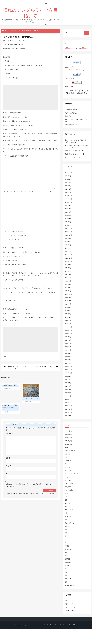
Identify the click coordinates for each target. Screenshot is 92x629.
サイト (7, 474)
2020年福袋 (68, 437)
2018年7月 (68, 383)
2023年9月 (68, 205)
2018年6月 (68, 386)
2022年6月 (68, 238)
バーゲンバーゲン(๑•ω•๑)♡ (30, 399)
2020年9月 (68, 297)
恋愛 (66, 529)
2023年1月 (68, 225)
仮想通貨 (67, 503)
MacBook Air (68, 444)
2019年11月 (68, 330)
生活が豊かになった (71, 109)
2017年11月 (68, 409)
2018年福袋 (68, 431)
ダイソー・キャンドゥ (71, 473)
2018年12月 (68, 366)
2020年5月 (68, 310)
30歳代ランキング (70, 87)
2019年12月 (68, 327)
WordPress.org (69, 610)
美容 (66, 555)
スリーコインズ (69, 467)
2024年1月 (68, 192)
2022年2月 (68, 248)
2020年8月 (68, 300)
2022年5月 (68, 241)
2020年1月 (68, 323)
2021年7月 (68, 271)
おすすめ (67, 457)
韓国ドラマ (68, 579)
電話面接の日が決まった (9, 385)
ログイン (67, 600)
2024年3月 (68, 186)
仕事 (66, 500)
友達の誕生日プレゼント (72, 124)
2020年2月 (68, 320)
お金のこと (68, 460)
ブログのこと (69, 487)
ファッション (69, 480)
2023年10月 (68, 202)
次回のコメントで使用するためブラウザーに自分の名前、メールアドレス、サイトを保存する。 (30, 485)
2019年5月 (68, 350)
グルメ (67, 464)
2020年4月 (68, 314)
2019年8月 (68, 340)
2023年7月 (68, 209)
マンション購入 (69, 490)
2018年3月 (68, 396)
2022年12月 (68, 228)
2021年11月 (68, 258)
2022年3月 (68, 245)
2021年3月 (68, 284)
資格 (66, 569)
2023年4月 (68, 215)
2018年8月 (68, 379)
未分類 (22, 41)
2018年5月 (68, 389)
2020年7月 (68, 304)
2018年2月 (68, 399)
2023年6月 (68, 212)
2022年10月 (68, 235)
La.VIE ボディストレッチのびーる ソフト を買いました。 (10, 407)
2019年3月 (68, 356)
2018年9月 (68, 376)
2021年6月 (68, 274)
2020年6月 (68, 307)
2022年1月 (68, 251)
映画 (66, 542)
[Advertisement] (30, 100)
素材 (66, 552)
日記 (66, 539)
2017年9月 (68, 415)
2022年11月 (68, 232)
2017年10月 (68, 412)
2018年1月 (68, 402)
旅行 (66, 536)
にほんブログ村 (69, 67)
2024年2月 (68, 189)
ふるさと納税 (69, 483)
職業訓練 (67, 559)
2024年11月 (68, 172)
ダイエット (68, 470)
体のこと (67, 506)
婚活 (66, 519)
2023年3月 (68, 218)
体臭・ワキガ (69, 510)
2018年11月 (68, 369)
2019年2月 (68, 360)
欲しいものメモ (69, 549)
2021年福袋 (68, 441)
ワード (67, 496)
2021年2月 (68, 287)
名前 (7, 458)
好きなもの (68, 516)
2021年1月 (68, 291)
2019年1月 (68, 363)
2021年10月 (68, 261)
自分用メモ (68, 562)
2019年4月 (68, 353)
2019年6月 (68, 346)
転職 (66, 572)
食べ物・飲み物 (69, 585)
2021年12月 (68, 254)
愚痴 (66, 533)
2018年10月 (68, 373)
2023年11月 (68, 199)
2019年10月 (68, 333)
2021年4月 (68, 281)
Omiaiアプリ (68, 447)
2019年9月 (68, 337)
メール (8, 466)
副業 (66, 513)
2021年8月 (68, 268)
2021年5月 (68, 278)
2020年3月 (68, 317)
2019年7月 (68, 343)
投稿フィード (69, 604)
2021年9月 (68, 264)
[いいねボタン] (5, 356)
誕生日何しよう (69, 150)
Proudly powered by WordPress (44, 625)
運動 (66, 575)
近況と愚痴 (68, 116)
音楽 (66, 582)
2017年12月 (68, 406)
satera (5, 41)
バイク (67, 477)
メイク (67, 493)
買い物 (67, 565)
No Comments (30, 41)
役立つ (67, 526)
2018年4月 (68, 392)
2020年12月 (68, 294)
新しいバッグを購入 (71, 113)
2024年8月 (68, 176)
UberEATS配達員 (70, 450)
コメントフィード (70, 607)
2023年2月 (68, 222)
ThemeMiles (72, 625)
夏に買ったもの (69, 157)
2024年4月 (68, 182)
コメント (9, 433)
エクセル (67, 454)
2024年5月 (68, 179)
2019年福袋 (68, 434)
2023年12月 (68, 195)
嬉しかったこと (69, 523)
